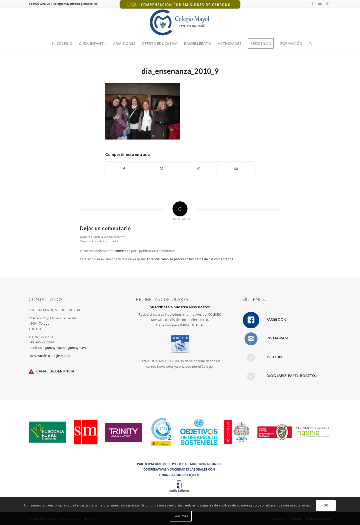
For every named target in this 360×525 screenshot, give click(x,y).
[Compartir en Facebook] (124, 169)
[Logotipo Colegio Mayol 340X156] (180, 22)
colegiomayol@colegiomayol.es (62, 347)
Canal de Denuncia (55, 371)
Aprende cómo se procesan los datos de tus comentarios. (190, 259)
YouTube (274, 357)
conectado (122, 250)
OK (326, 505)
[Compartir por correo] (236, 169)
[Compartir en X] (161, 169)
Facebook (276, 319)
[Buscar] (309, 43)
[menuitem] (62, 43)
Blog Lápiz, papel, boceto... (291, 375)
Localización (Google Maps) (49, 355)
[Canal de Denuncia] (31, 371)
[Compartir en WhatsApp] (198, 169)
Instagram (277, 338)
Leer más (181, 516)
